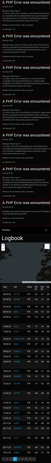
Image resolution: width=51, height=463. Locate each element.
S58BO (16, 452)
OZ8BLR (17, 351)
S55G (16, 326)
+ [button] (3, 245)
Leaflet (25, 282)
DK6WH (17, 362)
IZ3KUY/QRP (19, 339)
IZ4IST (16, 423)
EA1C (16, 312)
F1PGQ (17, 418)
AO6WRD (17, 376)
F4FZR (16, 413)
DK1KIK (17, 384)
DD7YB (17, 393)
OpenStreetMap (39, 282)
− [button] (3, 249)
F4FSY (16, 371)
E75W (16, 332)
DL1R (16, 438)
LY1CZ (16, 408)
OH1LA (17, 294)
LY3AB (16, 356)
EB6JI (16, 344)
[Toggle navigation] (46, 230)
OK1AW (17, 299)
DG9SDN (17, 428)
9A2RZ (16, 403)
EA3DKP (17, 307)
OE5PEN (17, 447)
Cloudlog (6, 230)
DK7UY (16, 317)
